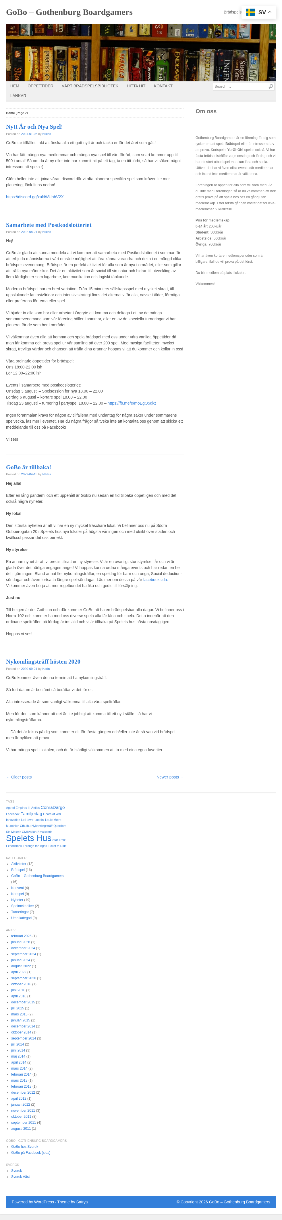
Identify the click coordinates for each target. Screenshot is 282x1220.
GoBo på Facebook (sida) (31, 1153)
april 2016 (18, 996)
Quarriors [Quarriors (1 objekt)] (59, 825)
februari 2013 (21, 1086)
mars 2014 (19, 1068)
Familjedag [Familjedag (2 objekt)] (31, 813)
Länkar (18, 95)
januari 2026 (20, 942)
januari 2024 (20, 960)
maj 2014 (18, 1056)
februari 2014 (21, 1074)
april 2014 (18, 1062)
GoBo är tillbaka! (28, 467)
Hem (14, 86)
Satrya (82, 1202)
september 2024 (23, 954)
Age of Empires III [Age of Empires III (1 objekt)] (18, 807)
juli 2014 (17, 1044)
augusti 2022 (21, 966)
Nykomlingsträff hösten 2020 (43, 661)
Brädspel (18, 870)
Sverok (16, 1171)
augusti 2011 (21, 1129)
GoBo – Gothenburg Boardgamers (69, 12)
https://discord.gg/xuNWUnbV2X (35, 197)
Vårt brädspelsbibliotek (90, 86)
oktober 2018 (21, 984)
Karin (46, 668)
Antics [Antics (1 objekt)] (35, 807)
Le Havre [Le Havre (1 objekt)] (27, 819)
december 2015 (23, 1002)
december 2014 (23, 1026)
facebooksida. (155, 579)
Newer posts (170, 777)
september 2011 (23, 1123)
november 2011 (23, 1111)
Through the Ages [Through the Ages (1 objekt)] (35, 846)
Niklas (47, 134)
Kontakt (163, 86)
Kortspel (17, 894)
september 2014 (23, 1038)
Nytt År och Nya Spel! (34, 126)
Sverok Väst (20, 1177)
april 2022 (18, 972)
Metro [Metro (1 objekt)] (57, 819)
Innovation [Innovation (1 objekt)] (13, 819)
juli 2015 (17, 1008)
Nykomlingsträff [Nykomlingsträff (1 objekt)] (42, 825)
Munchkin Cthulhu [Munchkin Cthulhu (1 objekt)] (18, 825)
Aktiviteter (18, 864)
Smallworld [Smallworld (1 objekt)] (45, 831)
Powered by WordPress (33, 1202)
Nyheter (17, 900)
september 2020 (23, 978)
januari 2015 (20, 1020)
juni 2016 (18, 990)
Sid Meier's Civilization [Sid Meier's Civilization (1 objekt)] (21, 831)
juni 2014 (18, 1050)
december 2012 (23, 1092)
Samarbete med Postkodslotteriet (48, 224)
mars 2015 (19, 1014)
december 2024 (23, 948)
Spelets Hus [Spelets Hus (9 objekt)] (28, 838)
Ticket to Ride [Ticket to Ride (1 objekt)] (57, 846)
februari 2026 (21, 936)
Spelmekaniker (22, 906)
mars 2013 (19, 1080)
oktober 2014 (21, 1032)
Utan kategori (21, 918)
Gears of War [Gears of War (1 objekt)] (52, 814)
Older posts (19, 777)
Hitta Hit (136, 86)
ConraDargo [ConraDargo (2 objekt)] (52, 807)
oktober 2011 (21, 1117)
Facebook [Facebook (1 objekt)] (13, 814)
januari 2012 (20, 1105)
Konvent (17, 888)
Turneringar (20, 912)
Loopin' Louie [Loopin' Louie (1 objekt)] (43, 819)
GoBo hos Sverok (24, 1147)
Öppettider (40, 86)
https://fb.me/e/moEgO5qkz (132, 403)
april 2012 (18, 1099)
